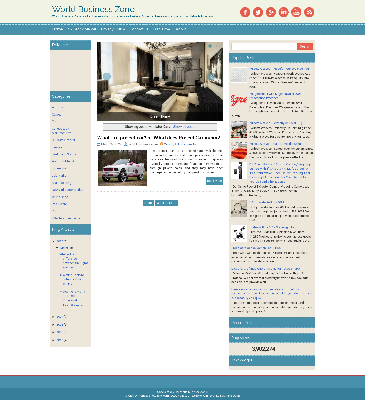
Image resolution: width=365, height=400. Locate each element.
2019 (60, 340)
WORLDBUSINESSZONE (225, 395)
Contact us (139, 29)
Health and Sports (64, 154)
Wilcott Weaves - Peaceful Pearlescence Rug (279, 68)
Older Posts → (166, 203)
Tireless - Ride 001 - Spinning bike (271, 227)
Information (60, 168)
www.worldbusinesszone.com (189, 395)
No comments (186, 144)
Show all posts (184, 127)
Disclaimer (162, 29)
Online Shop (60, 197)
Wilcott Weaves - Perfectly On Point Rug (275, 123)
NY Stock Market (82, 29)
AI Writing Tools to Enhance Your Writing (71, 279)
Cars (167, 144)
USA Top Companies (66, 218)
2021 (60, 324)
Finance (57, 147)
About (181, 29)
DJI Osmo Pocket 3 (65, 140)
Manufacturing (61, 183)
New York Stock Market (67, 190)
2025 (60, 241)
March (64, 248)
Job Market (59, 175)
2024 (60, 316)
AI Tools (57, 107)
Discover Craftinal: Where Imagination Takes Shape (265, 268)
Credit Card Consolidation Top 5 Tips (256, 248)
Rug (54, 211)
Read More (214, 180)
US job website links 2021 (266, 202)
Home (57, 29)
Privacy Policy (113, 29)
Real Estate (59, 204)
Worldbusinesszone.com (153, 395)
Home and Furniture (65, 161)
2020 (60, 332)
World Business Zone (93, 9)
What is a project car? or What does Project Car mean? (158, 138)
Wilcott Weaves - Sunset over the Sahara (276, 143)
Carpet (56, 114)
